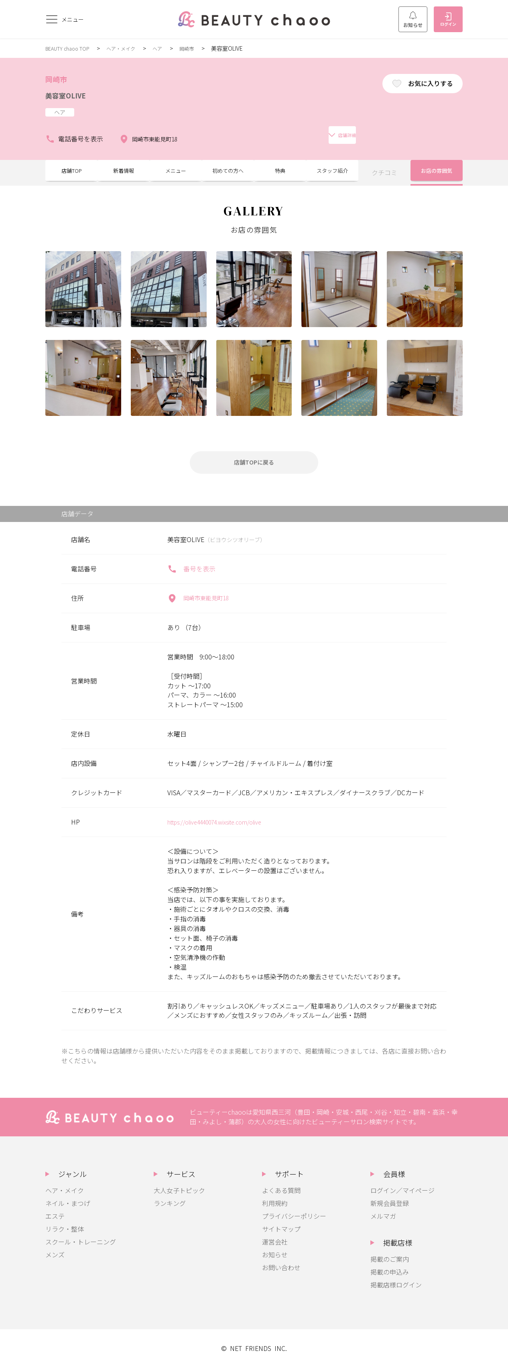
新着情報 (123, 164)
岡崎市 (201, 48)
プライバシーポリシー (294, 1211)
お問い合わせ (281, 1262)
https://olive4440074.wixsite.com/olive (223, 817)
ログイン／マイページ (402, 1185)
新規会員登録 (389, 1198)
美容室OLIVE (71, 94)
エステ (55, 1211)
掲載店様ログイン (396, 1280)
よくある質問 (281, 1185)
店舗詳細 (218, 130)
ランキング (170, 1198)
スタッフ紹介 (332, 164)
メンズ (55, 1250)
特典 (280, 164)
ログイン (448, 19)
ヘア (169, 48)
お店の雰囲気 (436, 164)
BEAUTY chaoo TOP (70, 48)
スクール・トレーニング (80, 1237)
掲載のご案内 (389, 1254)
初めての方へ (228, 164)
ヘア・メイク (130, 48)
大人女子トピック (179, 1185)
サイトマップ (281, 1224)
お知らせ (413, 19)
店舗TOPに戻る (254, 455)
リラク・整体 (64, 1224)
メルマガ (383, 1211)
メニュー (176, 164)
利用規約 (275, 1198)
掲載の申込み (389, 1267)
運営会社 (275, 1237)
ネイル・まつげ (67, 1198)
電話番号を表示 (74, 131)
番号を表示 (191, 564)
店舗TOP (71, 164)
